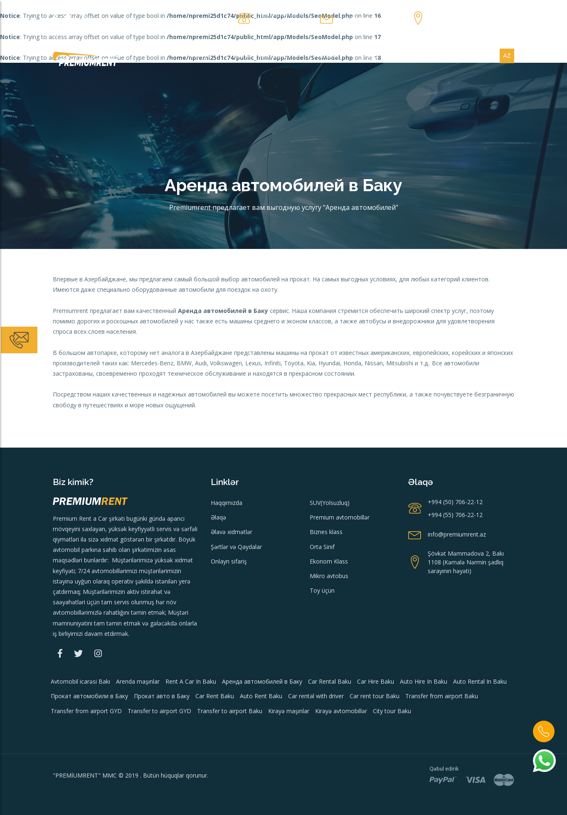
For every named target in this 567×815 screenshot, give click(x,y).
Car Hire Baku (375, 681)
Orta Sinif (322, 547)
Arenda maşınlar (138, 681)
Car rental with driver (316, 696)
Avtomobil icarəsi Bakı (80, 681)
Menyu (204, 55)
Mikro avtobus (329, 576)
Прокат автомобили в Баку (89, 696)
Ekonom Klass (329, 561)
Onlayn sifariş (384, 55)
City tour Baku (392, 711)
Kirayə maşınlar (288, 711)
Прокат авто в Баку (162, 696)
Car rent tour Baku (374, 696)
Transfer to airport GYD (159, 711)
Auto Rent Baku (261, 696)
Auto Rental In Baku (480, 681)
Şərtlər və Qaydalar (236, 547)
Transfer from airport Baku (441, 696)
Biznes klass (326, 532)
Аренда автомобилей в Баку (262, 681)
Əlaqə (431, 55)
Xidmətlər (472, 55)
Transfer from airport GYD (86, 711)
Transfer (330, 55)
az (507, 55)
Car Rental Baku (329, 681)
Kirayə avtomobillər (266, 55)
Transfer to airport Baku (229, 711)
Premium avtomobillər (340, 517)
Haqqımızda (226, 503)
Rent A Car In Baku (190, 681)
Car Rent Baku (214, 696)
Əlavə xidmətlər (231, 532)
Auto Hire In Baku (423, 681)
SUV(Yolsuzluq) (330, 503)
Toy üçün (322, 590)
